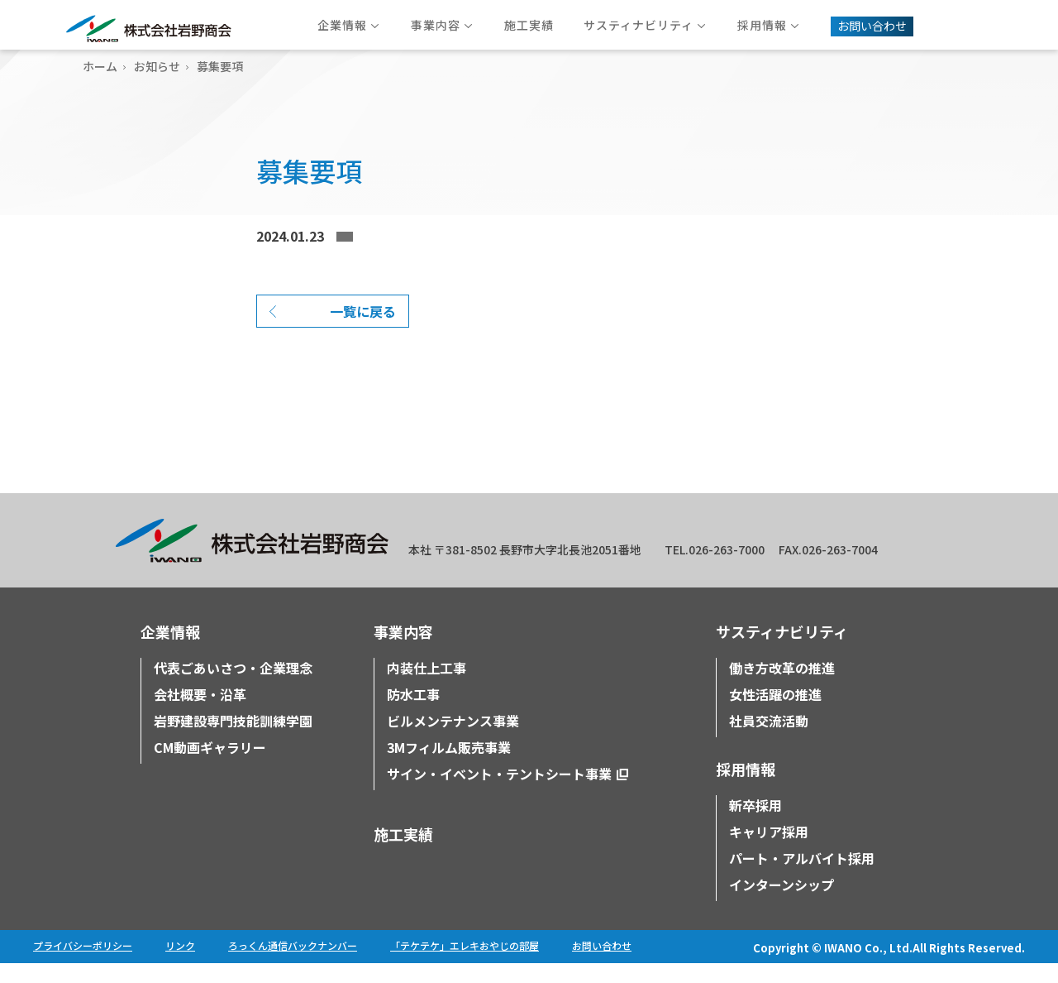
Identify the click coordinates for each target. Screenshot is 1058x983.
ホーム (100, 66)
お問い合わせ (601, 965)
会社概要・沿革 (200, 714)
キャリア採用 (768, 851)
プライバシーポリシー (82, 965)
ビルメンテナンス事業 (453, 740)
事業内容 (403, 651)
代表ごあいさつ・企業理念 (233, 688)
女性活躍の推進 (775, 714)
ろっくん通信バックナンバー (292, 965)
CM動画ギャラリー (210, 767)
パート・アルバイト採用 (802, 878)
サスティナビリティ (782, 651)
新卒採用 (755, 825)
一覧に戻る (363, 331)
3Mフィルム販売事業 (449, 767)
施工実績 (403, 854)
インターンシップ (781, 904)
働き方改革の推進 (782, 688)
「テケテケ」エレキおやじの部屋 (464, 965)
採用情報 (745, 788)
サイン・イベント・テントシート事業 (499, 793)
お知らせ (157, 66)
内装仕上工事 (426, 688)
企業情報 (170, 651)
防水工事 (413, 714)
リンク (180, 965)
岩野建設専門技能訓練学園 (233, 740)
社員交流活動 (768, 740)
